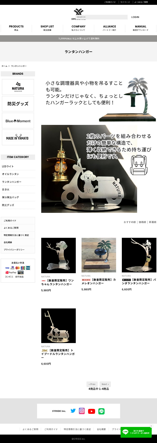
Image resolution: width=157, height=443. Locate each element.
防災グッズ (8, 205)
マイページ (125, 2)
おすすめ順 (130, 222)
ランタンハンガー (19, 66)
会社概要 (8, 242)
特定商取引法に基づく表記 (16, 235)
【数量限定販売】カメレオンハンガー (99, 281)
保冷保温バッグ (10, 197)
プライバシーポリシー (14, 249)
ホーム (4, 66)
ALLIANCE (109, 28)
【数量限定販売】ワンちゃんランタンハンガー (57, 282)
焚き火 (5, 189)
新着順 (152, 222)
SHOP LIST (47, 28)
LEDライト (8, 166)
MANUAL (140, 28)
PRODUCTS (16, 28)
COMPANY (78, 28)
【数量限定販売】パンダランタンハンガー (139, 281)
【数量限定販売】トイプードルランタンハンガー (58, 354)
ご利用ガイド (110, 2)
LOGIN (135, 17)
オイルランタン (10, 174)
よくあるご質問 (141, 2)
